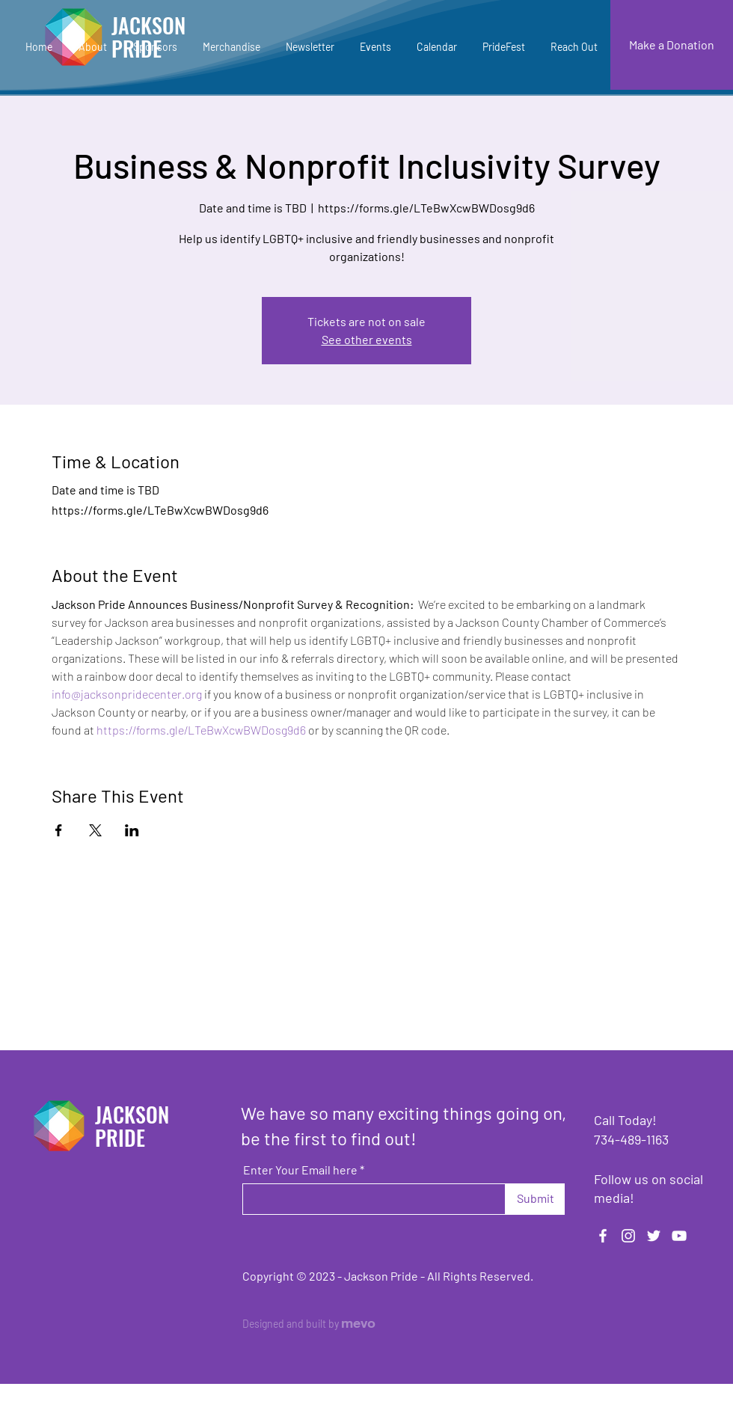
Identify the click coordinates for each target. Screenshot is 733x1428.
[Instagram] (628, 1236)
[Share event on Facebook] (59, 830)
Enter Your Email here (300, 1170)
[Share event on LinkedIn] (132, 830)
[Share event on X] (95, 830)
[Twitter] (654, 1236)
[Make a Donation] (671, 45)
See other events (367, 339)
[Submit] (535, 1199)
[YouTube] (679, 1236)
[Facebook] (603, 1236)
